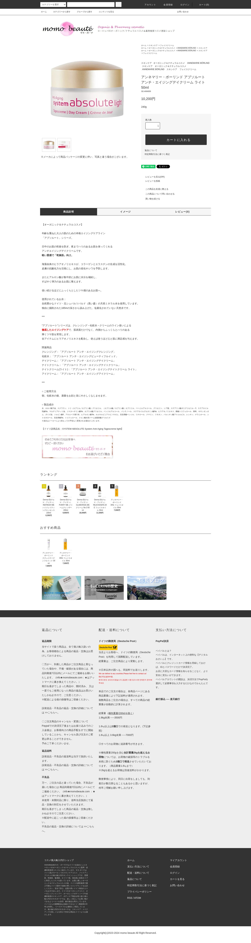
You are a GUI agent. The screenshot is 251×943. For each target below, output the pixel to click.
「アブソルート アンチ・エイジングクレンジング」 (87, 351)
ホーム (44, 12)
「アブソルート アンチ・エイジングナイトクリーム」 (91, 365)
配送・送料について (138, 872)
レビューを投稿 (150, 181)
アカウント (148, 4)
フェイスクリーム (167, 45)
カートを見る (177, 879)
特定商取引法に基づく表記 (157, 154)
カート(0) (202, 4)
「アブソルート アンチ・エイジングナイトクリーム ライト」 (104, 369)
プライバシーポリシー (139, 891)
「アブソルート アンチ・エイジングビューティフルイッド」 (85, 356)
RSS (129, 897)
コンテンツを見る (104, 12)
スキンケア (153, 45)
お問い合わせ (181, 12)
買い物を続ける (150, 199)
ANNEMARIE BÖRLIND (186, 48)
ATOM (137, 897)
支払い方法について (138, 866)
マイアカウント (178, 860)
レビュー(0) (182, 211)
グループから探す (82, 12)
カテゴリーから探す (59, 12)
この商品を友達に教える (154, 189)
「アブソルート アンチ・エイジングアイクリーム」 (87, 373)
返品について (151, 150)
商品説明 (68, 211)
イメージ (125, 211)
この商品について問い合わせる (158, 194)
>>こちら (49, 712)
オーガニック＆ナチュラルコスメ (162, 48)
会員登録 (166, 4)
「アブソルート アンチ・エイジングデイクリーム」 (87, 360)
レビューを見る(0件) (153, 177)
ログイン (183, 4)
